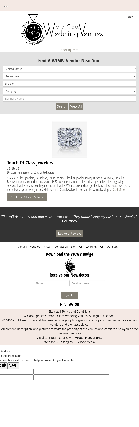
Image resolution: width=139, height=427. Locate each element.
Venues (22, 246)
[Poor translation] (13, 365)
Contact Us (61, 246)
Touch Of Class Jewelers (30, 162)
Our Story (112, 246)
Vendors (35, 246)
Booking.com (69, 50)
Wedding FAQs (95, 246)
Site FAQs (77, 246)
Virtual (47, 246)
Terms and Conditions (76, 311)
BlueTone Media (84, 342)
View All (76, 106)
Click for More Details (27, 197)
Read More (118, 189)
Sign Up (69, 295)
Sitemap (54, 311)
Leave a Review (69, 233)
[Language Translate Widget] (6, 6)
